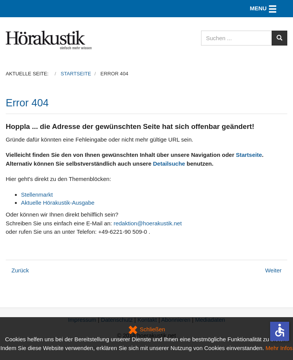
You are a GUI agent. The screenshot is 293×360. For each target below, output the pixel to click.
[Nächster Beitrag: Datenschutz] (273, 270)
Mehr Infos (279, 348)
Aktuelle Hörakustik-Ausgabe (58, 202)
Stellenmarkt (37, 194)
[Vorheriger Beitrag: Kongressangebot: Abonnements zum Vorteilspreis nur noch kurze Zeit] (20, 270)
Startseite (249, 154)
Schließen (146, 329)
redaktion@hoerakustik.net (148, 223)
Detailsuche (169, 163)
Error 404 (27, 103)
